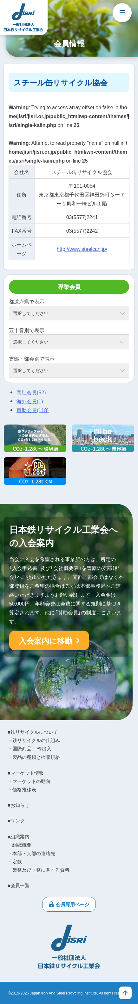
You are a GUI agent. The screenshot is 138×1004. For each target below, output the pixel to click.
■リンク (16, 820)
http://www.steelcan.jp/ (82, 248)
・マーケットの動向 (29, 781)
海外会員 (29, 401)
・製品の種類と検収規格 (34, 756)
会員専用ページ (72, 904)
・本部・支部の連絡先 (31, 853)
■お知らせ (19, 804)
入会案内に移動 (45, 640)
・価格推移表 (22, 789)
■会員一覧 (19, 885)
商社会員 (31, 392)
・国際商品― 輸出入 (29, 748)
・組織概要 (19, 844)
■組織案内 (19, 836)
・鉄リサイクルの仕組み (34, 740)
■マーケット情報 (26, 772)
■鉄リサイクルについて (33, 731)
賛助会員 (32, 410)
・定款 (15, 861)
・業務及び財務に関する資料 (38, 869)
